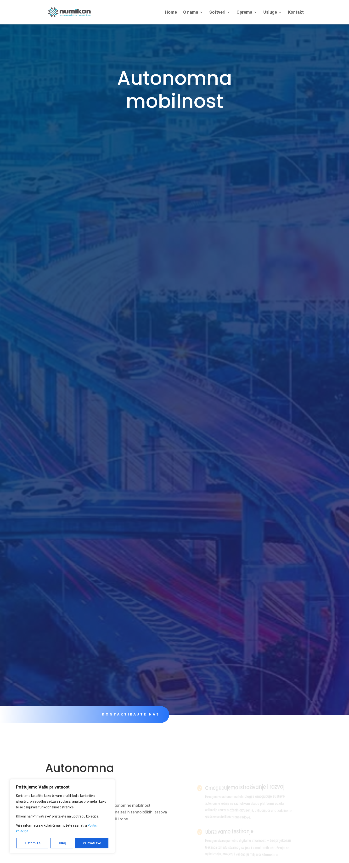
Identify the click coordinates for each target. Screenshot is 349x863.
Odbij (61, 843)
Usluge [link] (270, 13)
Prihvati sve (92, 843)
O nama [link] (190, 13)
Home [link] (171, 13)
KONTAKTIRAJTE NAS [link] (130, 714)
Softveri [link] (217, 13)
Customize (31, 843)
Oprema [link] (244, 13)
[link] (73, 11)
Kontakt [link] (296, 13)
